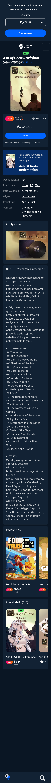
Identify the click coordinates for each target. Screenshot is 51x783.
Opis (8, 269)
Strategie (27, 216)
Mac (37, 185)
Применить (25, 33)
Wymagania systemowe (31, 269)
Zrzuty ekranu (14, 224)
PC (31, 185)
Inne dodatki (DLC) (17, 602)
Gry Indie (27, 207)
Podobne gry (13, 530)
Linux (25, 185)
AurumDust (28, 196)
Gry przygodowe (31, 211)
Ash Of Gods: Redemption (29, 168)
